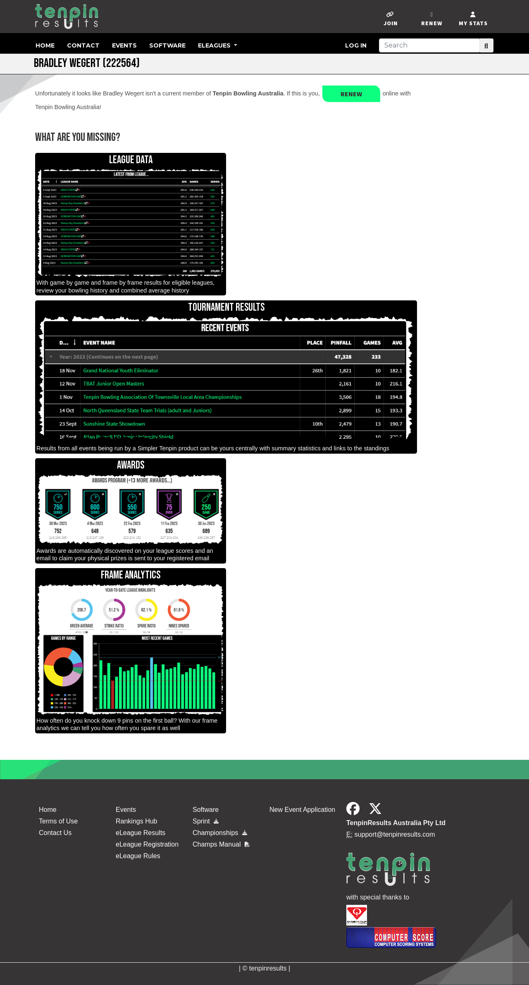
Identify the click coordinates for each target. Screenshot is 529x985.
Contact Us (55, 832)
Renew (351, 94)
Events (124, 45)
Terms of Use (58, 821)
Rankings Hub (136, 821)
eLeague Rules (138, 855)
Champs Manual (221, 844)
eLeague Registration (147, 844)
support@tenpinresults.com (395, 834)
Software (167, 45)
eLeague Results (140, 832)
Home (45, 45)
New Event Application (302, 809)
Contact (83, 45)
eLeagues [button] (215, 45)
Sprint (206, 821)
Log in (356, 45)
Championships (220, 832)
